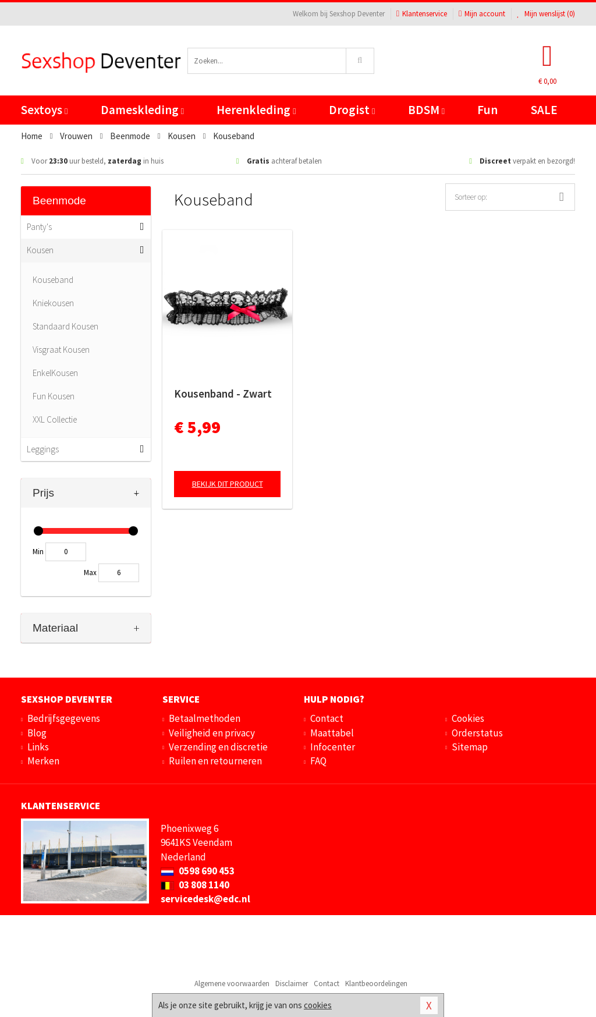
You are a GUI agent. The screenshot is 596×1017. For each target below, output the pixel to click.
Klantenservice (421, 14)
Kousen (40, 250)
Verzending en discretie (218, 746)
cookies (318, 1005)
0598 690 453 (198, 870)
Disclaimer (291, 983)
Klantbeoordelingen (376, 983)
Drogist (352, 110)
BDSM (426, 110)
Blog (37, 733)
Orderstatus (477, 733)
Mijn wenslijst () (546, 14)
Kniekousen (53, 303)
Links (38, 746)
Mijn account (482, 14)
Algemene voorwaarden (231, 983)
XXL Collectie (55, 419)
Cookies (468, 718)
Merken (43, 760)
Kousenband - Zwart (223, 394)
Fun (487, 110)
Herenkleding (256, 110)
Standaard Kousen (65, 326)
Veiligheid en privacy (212, 733)
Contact (326, 718)
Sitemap (470, 746)
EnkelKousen (55, 372)
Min (38, 552)
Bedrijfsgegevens (63, 718)
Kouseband (53, 279)
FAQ (318, 760)
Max (90, 572)
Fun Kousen (53, 396)
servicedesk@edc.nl (205, 898)
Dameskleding (142, 110)
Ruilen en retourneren (215, 760)
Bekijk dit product (227, 484)
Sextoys (44, 110)
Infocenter (332, 746)
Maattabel (332, 733)
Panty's (39, 226)
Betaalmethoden (204, 718)
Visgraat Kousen (61, 349)
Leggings (43, 449)
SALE (544, 110)
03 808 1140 (195, 884)
